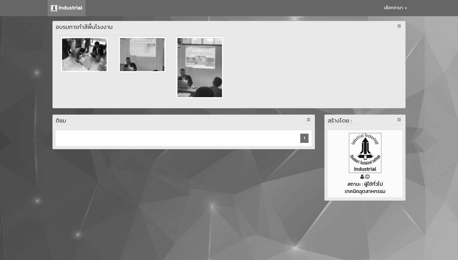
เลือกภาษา (395, 7)
